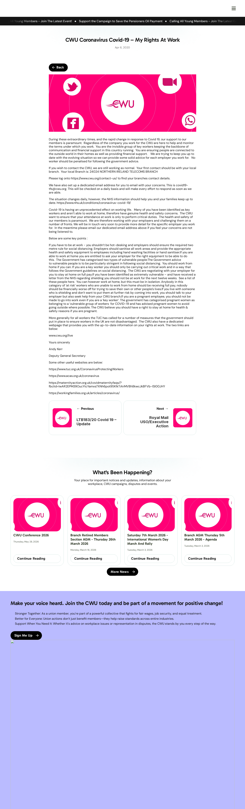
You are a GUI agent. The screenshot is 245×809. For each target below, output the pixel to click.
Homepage (17, 761)
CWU (52, 761)
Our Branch (17, 771)
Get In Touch (57, 777)
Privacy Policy (95, 766)
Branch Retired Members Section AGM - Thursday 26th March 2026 (93, 539)
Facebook (131, 761)
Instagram (131, 771)
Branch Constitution (61, 766)
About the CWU (20, 766)
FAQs (52, 771)
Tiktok (129, 777)
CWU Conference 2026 (31, 535)
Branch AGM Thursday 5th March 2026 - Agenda (204, 537)
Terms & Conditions (99, 761)
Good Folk (142, 801)
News (14, 777)
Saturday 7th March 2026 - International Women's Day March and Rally (148, 539)
